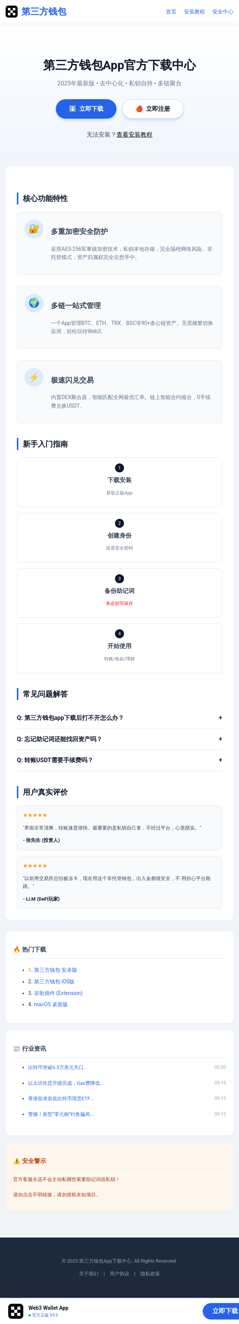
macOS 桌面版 (51, 1004)
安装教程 (194, 12)
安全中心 (222, 12)
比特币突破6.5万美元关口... (57, 1067)
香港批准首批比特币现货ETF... (60, 1098)
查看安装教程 (134, 134)
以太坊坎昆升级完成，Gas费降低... (66, 1083)
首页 (171, 12)
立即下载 (86, 109)
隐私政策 (150, 1273)
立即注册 (153, 109)
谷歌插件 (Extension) (58, 993)
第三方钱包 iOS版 (54, 981)
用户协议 (119, 1273)
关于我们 (89, 1273)
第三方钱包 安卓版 (55, 970)
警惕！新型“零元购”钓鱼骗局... (61, 1114)
